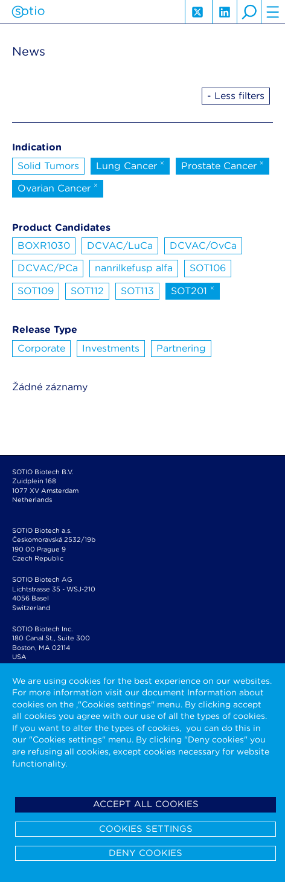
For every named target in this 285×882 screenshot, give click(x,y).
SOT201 (192, 290)
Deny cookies (145, 853)
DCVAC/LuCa (120, 245)
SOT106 (208, 268)
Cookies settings (146, 828)
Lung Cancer (130, 165)
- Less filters (235, 95)
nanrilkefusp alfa (134, 268)
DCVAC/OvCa (203, 245)
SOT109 (36, 291)
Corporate (41, 348)
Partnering (181, 348)
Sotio (28, 12)
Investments (110, 348)
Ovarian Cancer (58, 187)
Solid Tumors (48, 166)
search (249, 12)
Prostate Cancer (222, 165)
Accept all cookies (146, 804)
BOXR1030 (44, 245)
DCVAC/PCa (48, 268)
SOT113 (137, 291)
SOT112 (87, 291)
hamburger (273, 12)
